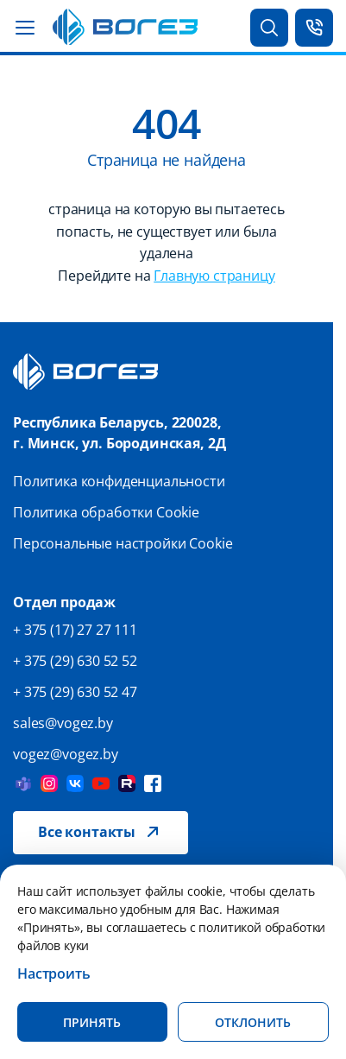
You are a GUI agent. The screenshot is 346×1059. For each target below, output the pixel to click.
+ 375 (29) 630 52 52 (75, 660)
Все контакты (86, 831)
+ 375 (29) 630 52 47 (75, 691)
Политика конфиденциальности (119, 481)
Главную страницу (214, 275)
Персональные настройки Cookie (122, 543)
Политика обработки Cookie (106, 512)
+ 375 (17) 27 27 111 (75, 629)
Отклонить (253, 1022)
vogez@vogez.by (65, 754)
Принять (92, 1022)
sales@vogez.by (63, 722)
